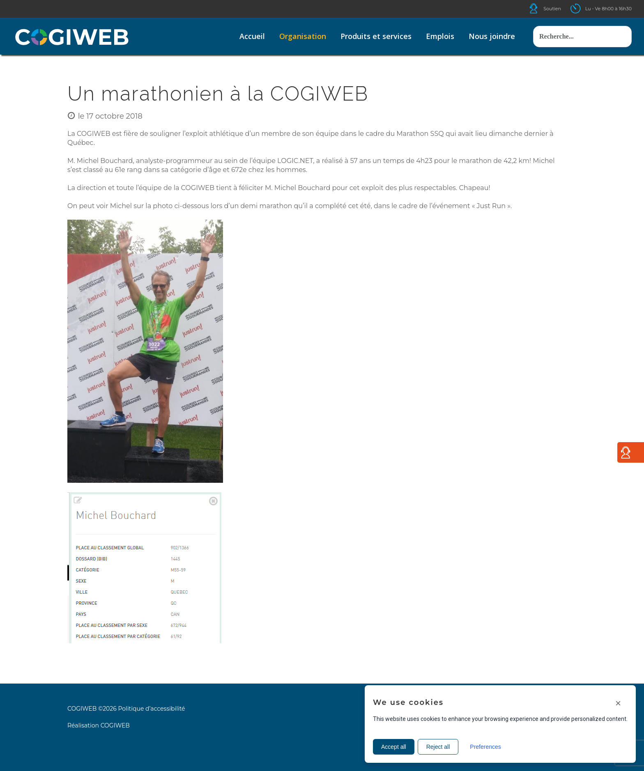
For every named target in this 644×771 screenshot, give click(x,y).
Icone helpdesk (540, 8)
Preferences (485, 746)
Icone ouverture (582, 8)
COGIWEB (115, 725)
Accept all (393, 746)
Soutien (552, 8)
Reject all (438, 746)
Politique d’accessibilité (151, 708)
